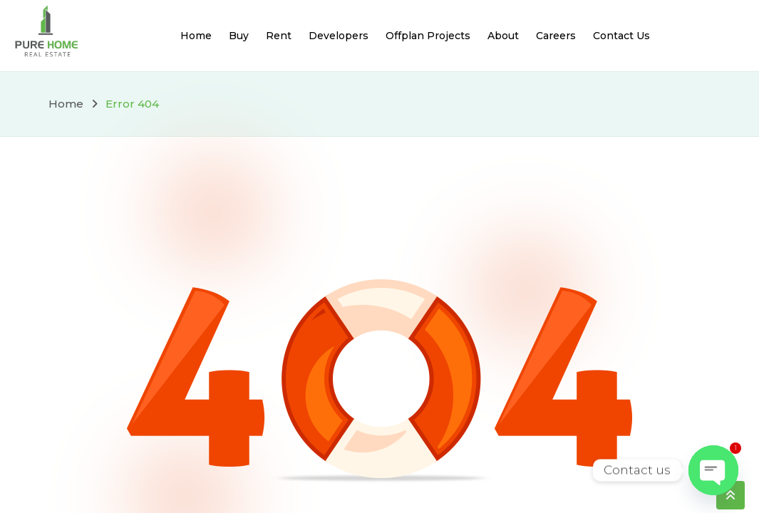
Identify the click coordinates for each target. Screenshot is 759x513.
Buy (239, 35)
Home (196, 35)
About (503, 35)
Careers (556, 35)
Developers (338, 35)
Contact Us (621, 35)
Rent (278, 35)
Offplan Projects (428, 35)
